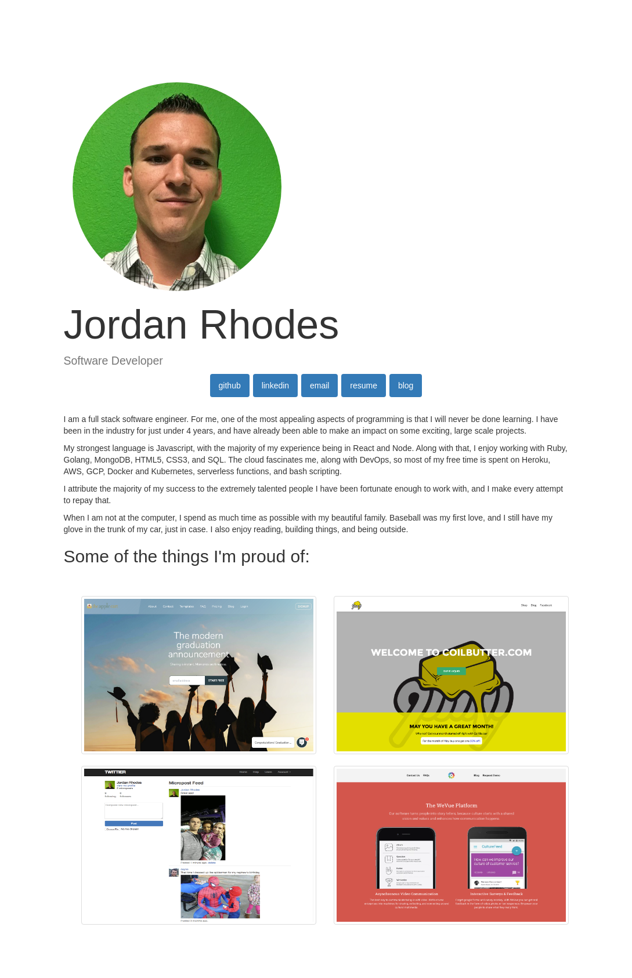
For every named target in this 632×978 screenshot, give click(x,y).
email (319, 385)
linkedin (275, 385)
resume (363, 385)
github (230, 385)
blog (405, 385)
